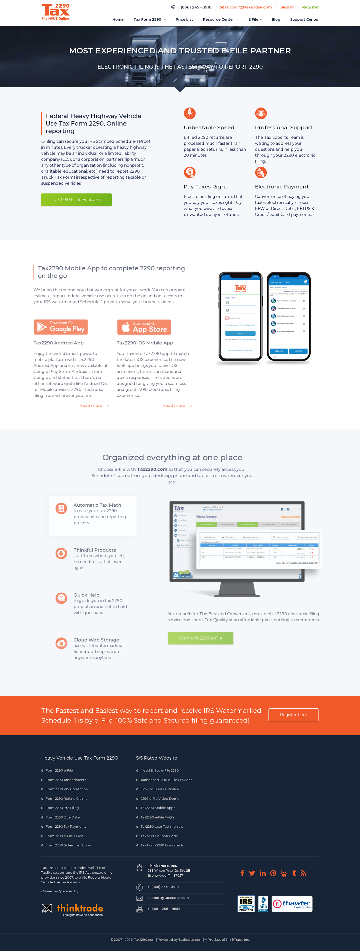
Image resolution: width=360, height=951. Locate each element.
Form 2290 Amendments (63, 780)
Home (118, 19)
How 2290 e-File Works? (158, 789)
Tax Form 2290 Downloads (160, 845)
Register (310, 7)
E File (255, 19)
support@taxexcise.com (246, 7)
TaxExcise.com (190, 940)
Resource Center (220, 19)
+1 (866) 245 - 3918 (191, 7)
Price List (184, 19)
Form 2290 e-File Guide (62, 836)
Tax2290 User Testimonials (159, 826)
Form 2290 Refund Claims (64, 798)
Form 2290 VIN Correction (64, 789)
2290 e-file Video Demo (158, 798)
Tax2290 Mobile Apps (155, 808)
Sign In (287, 7)
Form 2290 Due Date (60, 817)
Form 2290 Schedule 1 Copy (66, 845)
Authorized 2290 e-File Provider (164, 780)
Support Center (304, 19)
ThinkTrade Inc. (238, 940)
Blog (276, 19)
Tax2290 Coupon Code (157, 836)
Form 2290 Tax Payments (63, 826)
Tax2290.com (52, 868)
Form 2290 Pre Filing (60, 808)
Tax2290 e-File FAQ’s (155, 817)
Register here (293, 714)
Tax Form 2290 (150, 19)
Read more (81, 405)
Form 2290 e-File (57, 770)
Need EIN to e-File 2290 (157, 770)
